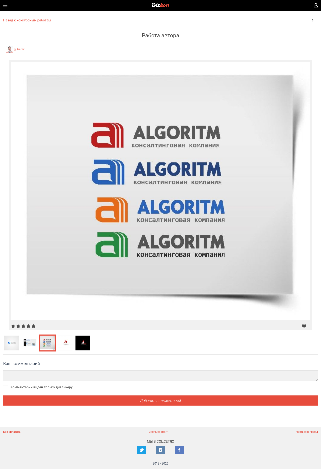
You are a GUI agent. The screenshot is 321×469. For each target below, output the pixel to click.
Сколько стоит (158, 431)
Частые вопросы (307, 431)
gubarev (19, 49)
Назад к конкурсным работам (27, 20)
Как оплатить (12, 431)
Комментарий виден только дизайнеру (41, 387)
